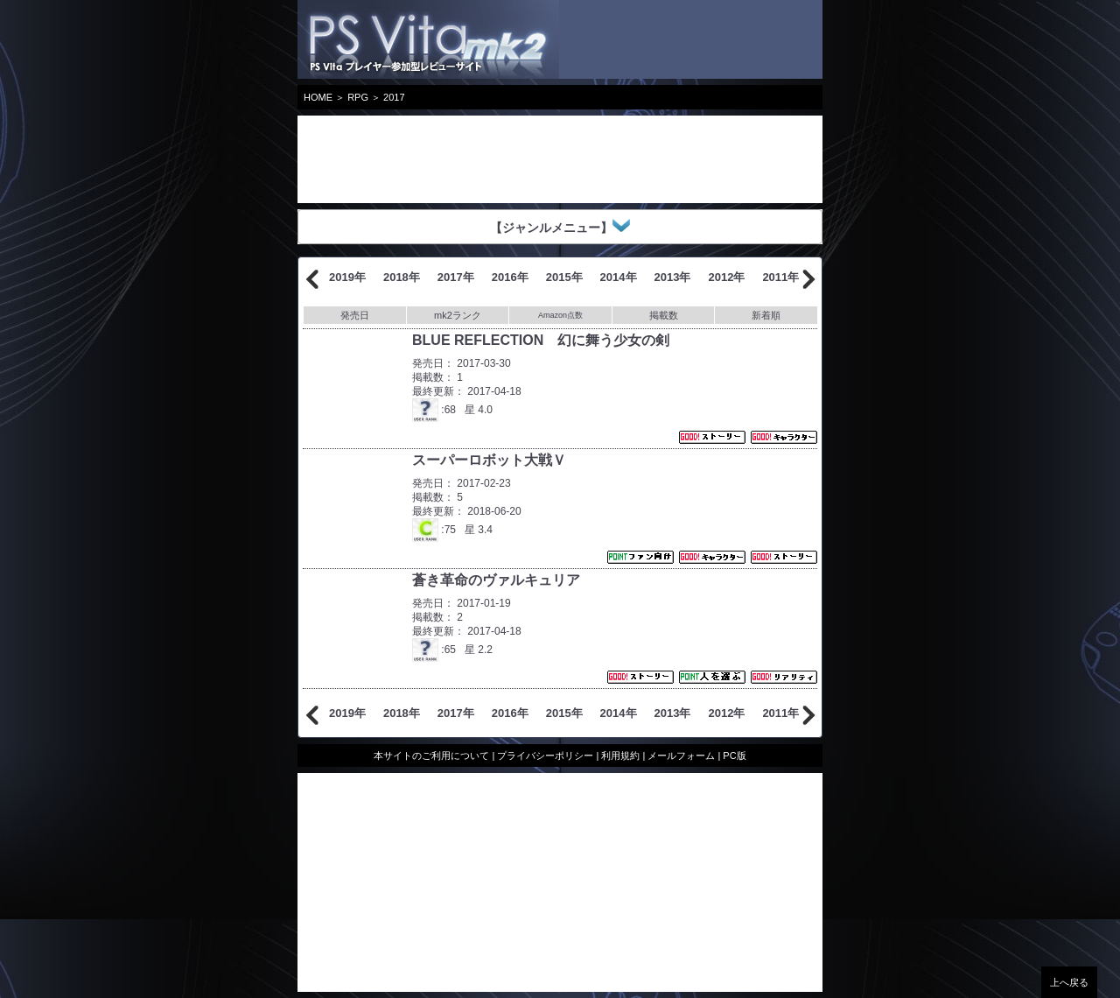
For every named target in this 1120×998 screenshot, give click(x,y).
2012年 (726, 277)
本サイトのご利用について (431, 755)
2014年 (618, 277)
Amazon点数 (560, 315)
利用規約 (620, 755)
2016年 (510, 277)
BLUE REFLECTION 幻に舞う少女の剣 (540, 340)
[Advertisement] (438, 159)
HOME (318, 97)
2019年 (347, 277)
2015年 (564, 277)
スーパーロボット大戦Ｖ (489, 460)
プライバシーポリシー (545, 755)
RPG (357, 97)
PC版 (734, 755)
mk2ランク (457, 315)
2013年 (672, 277)
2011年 (780, 277)
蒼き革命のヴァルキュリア (496, 580)
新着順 (766, 315)
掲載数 (663, 315)
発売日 (354, 315)
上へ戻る (1069, 982)
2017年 (456, 277)
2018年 (401, 277)
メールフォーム (681, 755)
